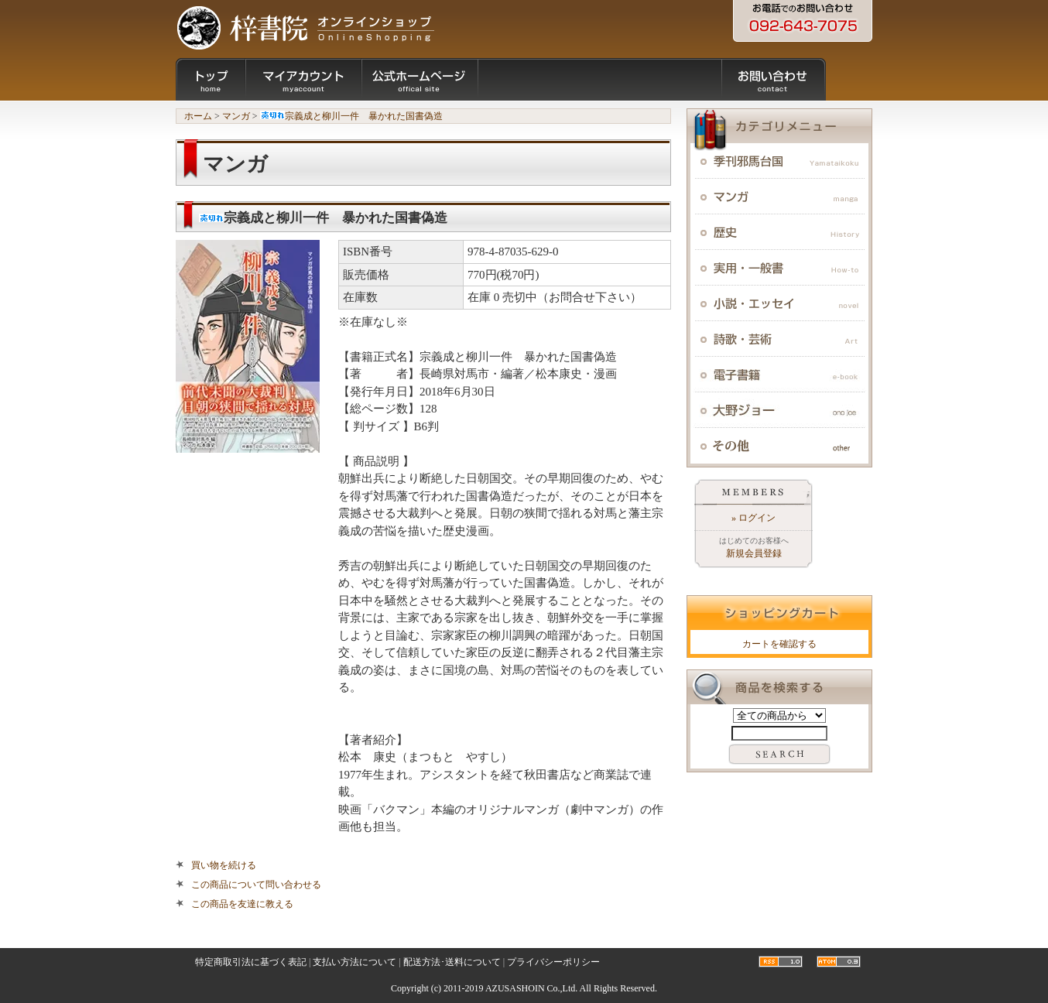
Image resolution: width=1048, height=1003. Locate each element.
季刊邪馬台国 (779, 161)
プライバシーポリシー (553, 962)
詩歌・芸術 (779, 339)
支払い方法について (354, 962)
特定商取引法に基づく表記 (251, 962)
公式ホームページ (419, 79)
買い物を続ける (223, 865)
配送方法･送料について (452, 962)
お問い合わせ (773, 79)
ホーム (198, 116)
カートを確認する (779, 643)
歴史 (779, 232)
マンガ (236, 116)
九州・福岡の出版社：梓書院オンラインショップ (305, 27)
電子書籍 (779, 374)
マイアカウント (303, 79)
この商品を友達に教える (242, 904)
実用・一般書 (779, 268)
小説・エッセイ (779, 303)
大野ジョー (779, 410)
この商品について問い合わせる (256, 884)
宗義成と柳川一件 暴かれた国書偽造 (351, 116)
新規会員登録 (754, 553)
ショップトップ (210, 79)
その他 (779, 446)
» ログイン (753, 517)
